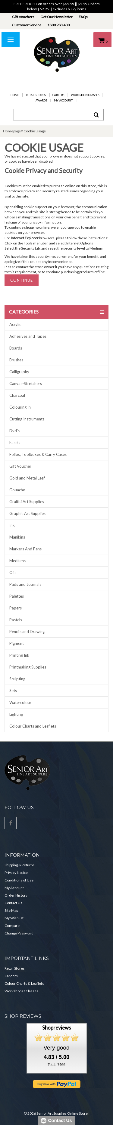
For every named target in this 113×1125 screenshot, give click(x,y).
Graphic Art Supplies (27, 513)
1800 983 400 (58, 25)
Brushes (16, 359)
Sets (13, 690)
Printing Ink (19, 655)
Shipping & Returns (20, 865)
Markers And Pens (25, 548)
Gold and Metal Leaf (27, 478)
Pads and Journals (25, 584)
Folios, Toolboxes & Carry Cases (38, 454)
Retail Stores (36, 95)
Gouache (17, 489)
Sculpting (17, 678)
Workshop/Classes (85, 95)
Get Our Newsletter (56, 17)
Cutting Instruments (26, 418)
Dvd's (14, 430)
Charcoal (17, 395)
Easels (14, 442)
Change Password (19, 933)
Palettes (16, 596)
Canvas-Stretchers (25, 383)
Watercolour (20, 702)
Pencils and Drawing (27, 631)
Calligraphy (19, 371)
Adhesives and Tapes (27, 336)
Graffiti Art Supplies (26, 501)
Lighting (16, 714)
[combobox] (58, 115)
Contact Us (13, 903)
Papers (15, 608)
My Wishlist (14, 918)
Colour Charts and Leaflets (32, 726)
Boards (15, 348)
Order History (16, 895)
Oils (12, 572)
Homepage (12, 131)
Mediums (17, 560)
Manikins (17, 537)
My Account (63, 100)
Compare (12, 925)
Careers (58, 95)
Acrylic (15, 324)
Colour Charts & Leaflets (24, 983)
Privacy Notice (16, 872)
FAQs (83, 17)
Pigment (16, 643)
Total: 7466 (56, 1065)
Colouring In (20, 407)
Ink (12, 525)
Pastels (15, 619)
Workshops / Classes (21, 991)
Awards (41, 100)
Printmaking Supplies (27, 667)
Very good (56, 1047)
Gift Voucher (20, 466)
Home (15, 95)
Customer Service (26, 25)
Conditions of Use (19, 880)
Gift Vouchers (23, 17)
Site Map (11, 910)
